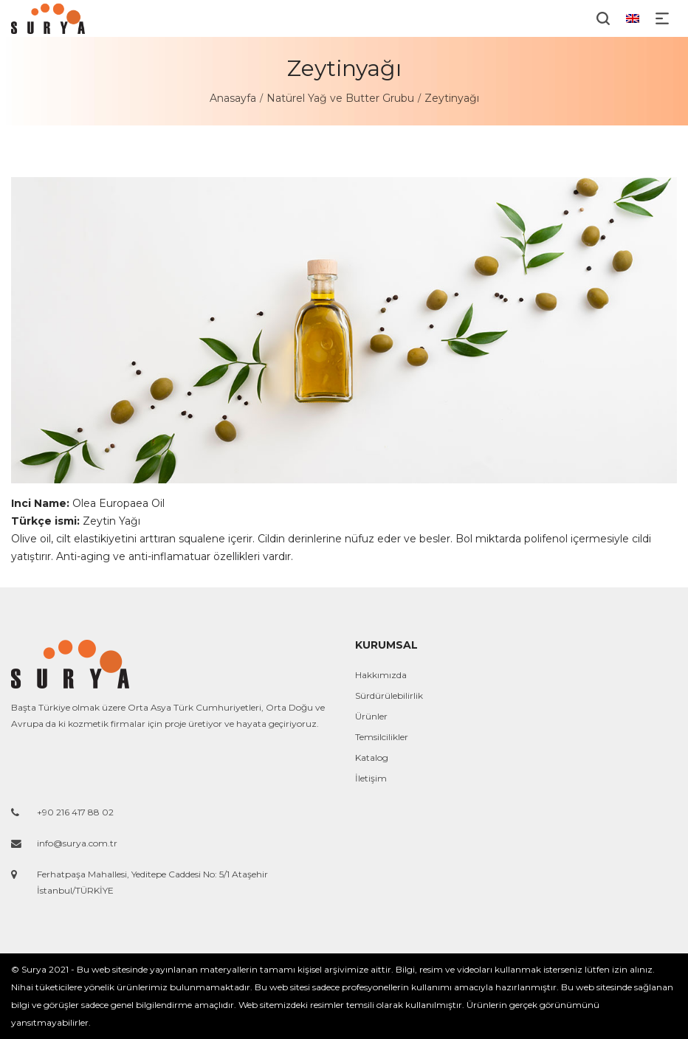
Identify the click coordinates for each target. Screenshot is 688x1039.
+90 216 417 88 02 (75, 812)
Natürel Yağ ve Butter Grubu (340, 98)
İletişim (371, 778)
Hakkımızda (381, 674)
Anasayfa (233, 98)
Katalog (371, 757)
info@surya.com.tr (77, 843)
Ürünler (371, 716)
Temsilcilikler (381, 736)
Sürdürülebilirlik (389, 695)
